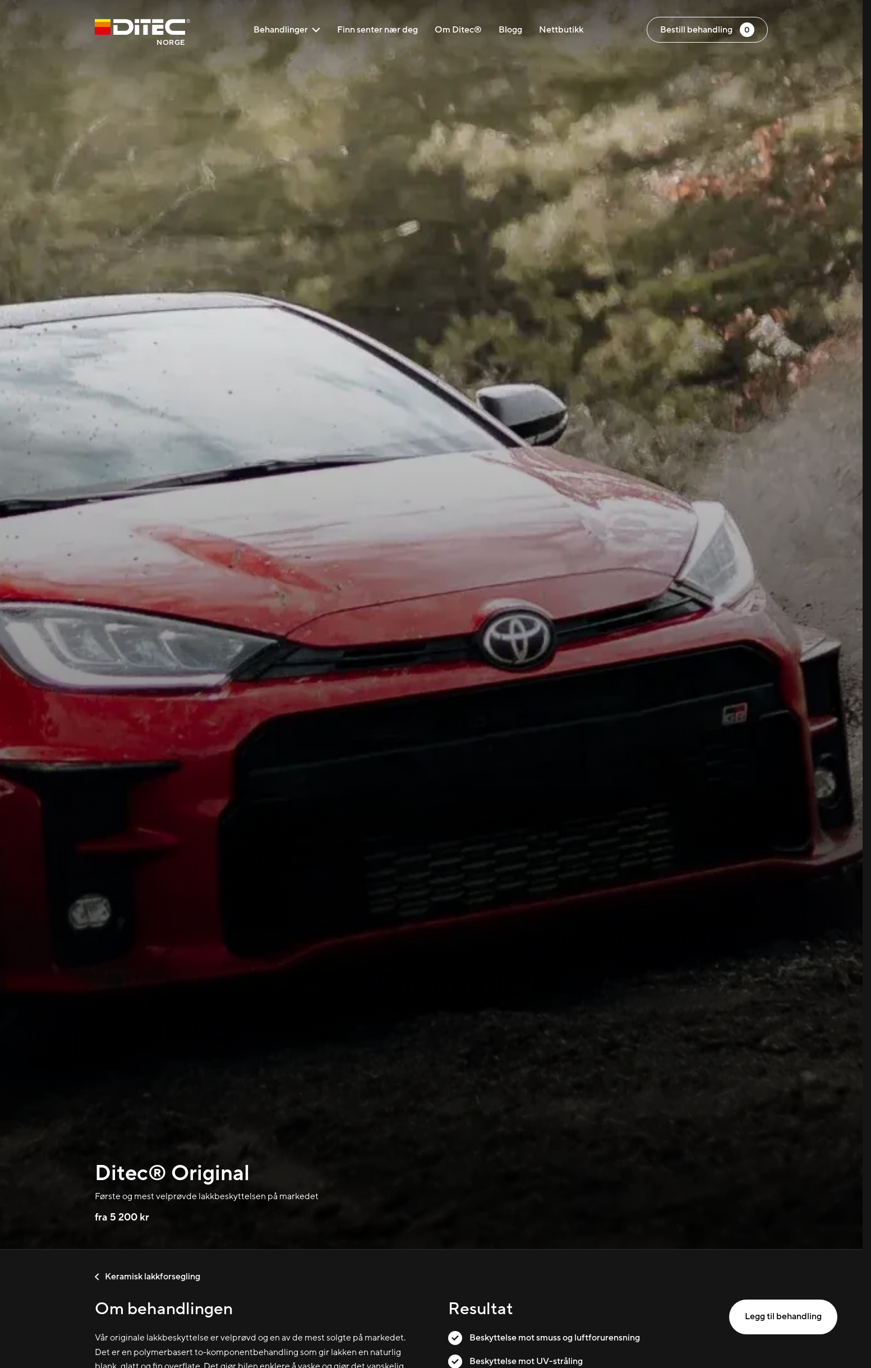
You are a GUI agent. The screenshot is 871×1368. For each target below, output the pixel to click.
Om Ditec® (458, 29)
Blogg (510, 29)
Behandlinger (287, 29)
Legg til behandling (783, 1316)
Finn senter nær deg (377, 29)
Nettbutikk (561, 29)
